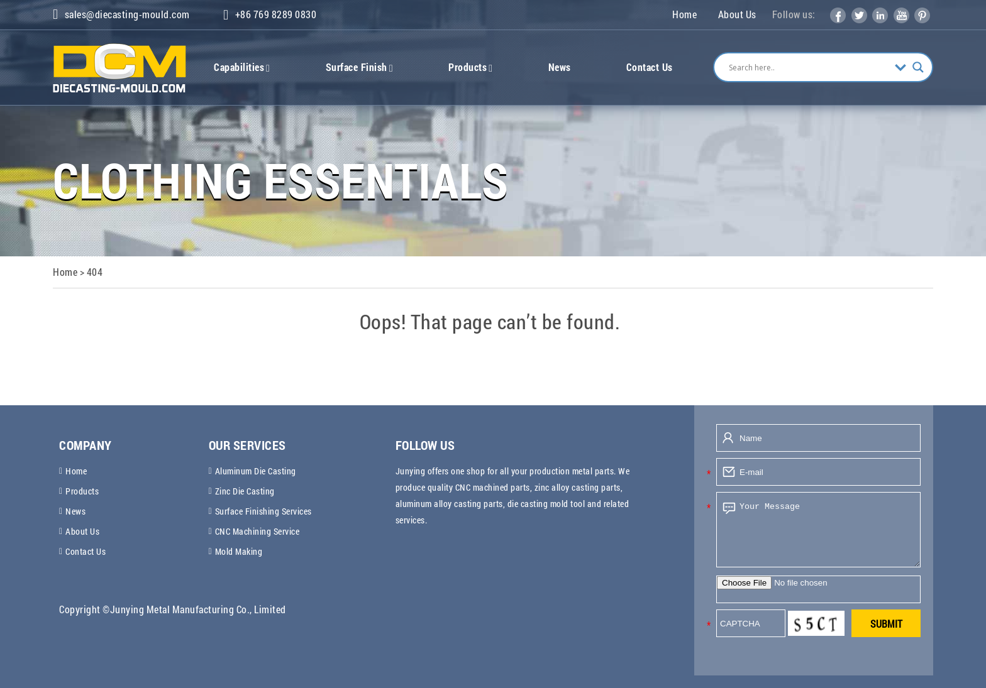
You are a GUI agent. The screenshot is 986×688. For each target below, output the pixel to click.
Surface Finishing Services (263, 511)
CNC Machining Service (257, 531)
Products (470, 67)
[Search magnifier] (918, 67)
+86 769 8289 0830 (269, 15)
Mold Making (239, 551)
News (559, 67)
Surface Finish (359, 67)
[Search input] (809, 67)
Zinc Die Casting (245, 491)
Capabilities (242, 67)
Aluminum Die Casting (255, 471)
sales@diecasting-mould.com (121, 14)
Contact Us (649, 67)
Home (684, 14)
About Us (737, 14)
